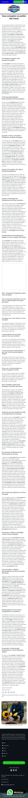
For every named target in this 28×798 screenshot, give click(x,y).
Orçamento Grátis (18, 1)
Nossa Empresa (5, 745)
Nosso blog (4, 753)
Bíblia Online (4, 788)
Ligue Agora (5, 2)
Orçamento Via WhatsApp (14, 763)
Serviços (4, 748)
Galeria (4, 750)
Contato (4, 756)
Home (3, 742)
